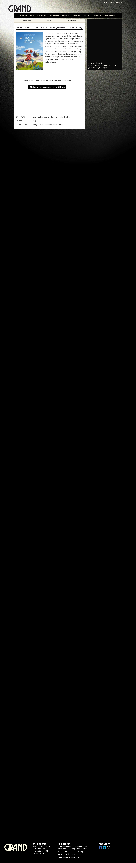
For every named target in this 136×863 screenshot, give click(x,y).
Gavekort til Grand (95, 221)
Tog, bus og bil (38, 853)
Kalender (72, 20)
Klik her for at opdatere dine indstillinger (47, 87)
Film (49, 20)
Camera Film (109, 2)
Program (26, 20)
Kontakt (119, 2)
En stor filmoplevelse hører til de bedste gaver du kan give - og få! (103, 224)
